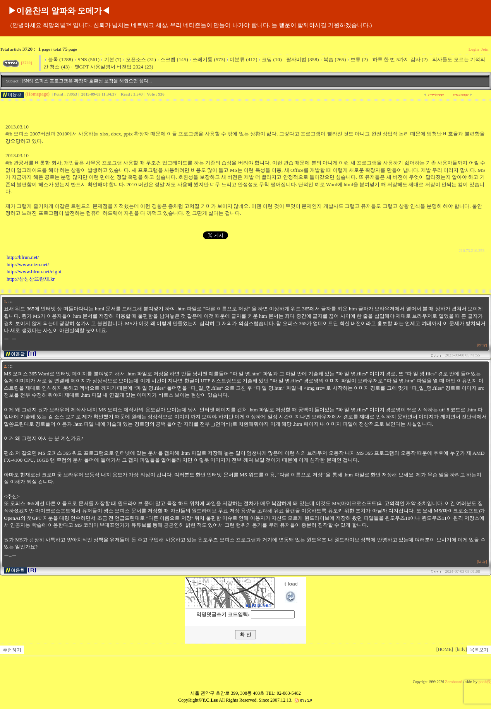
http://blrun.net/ (23, 257)
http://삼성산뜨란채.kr (31, 279)
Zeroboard (453, 682)
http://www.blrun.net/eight (34, 271)
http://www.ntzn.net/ (28, 264)
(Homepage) (37, 94)
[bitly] (482, 345)
